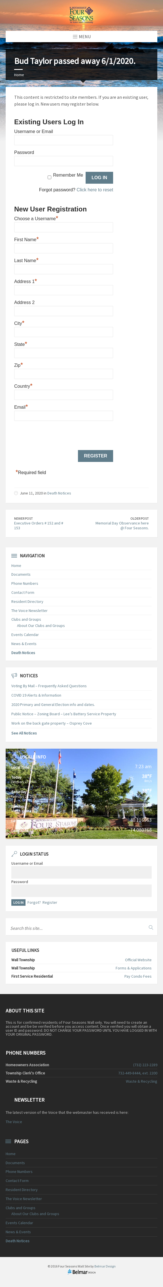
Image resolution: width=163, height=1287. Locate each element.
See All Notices (24, 733)
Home (19, 74)
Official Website (138, 959)
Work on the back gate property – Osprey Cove (51, 723)
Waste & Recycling (141, 1081)
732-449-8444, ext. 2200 (137, 1073)
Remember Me (68, 175)
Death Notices (59, 493)
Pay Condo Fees (138, 976)
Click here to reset (95, 189)
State (20, 344)
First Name (26, 239)
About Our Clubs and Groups (41, 625)
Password (24, 152)
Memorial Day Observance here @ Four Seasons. (122, 525)
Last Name (26, 260)
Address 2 (24, 302)
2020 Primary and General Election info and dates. (53, 704)
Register (50, 902)
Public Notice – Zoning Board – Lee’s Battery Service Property (63, 713)
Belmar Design (105, 1266)
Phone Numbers (24, 583)
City (19, 323)
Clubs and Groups (26, 619)
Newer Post (23, 518)
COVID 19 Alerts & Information (36, 695)
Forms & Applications (134, 968)
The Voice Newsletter (29, 610)
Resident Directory (27, 601)
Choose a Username (36, 218)
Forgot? (34, 902)
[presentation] (57, 436)
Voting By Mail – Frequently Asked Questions (49, 685)
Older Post (139, 518)
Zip (18, 364)
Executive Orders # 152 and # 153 (38, 525)
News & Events (24, 643)
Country (23, 385)
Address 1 (25, 281)
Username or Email (33, 131)
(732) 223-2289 (145, 1064)
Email (21, 406)
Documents (21, 574)
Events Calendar (25, 634)
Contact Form (22, 592)
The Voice (14, 1121)
